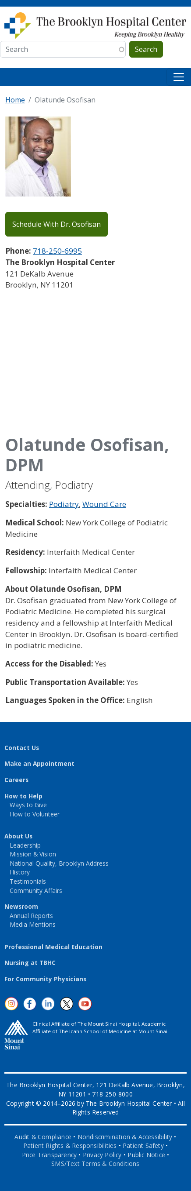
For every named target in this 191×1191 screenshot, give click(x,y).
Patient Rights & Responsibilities (70, 1145)
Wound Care (104, 504)
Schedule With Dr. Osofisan (56, 224)
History (20, 872)
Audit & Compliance (42, 1137)
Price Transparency (49, 1155)
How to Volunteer (35, 814)
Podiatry (64, 504)
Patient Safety (143, 1145)
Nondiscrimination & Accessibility (125, 1137)
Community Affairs (36, 890)
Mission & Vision (33, 854)
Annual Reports (31, 915)
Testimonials (28, 881)
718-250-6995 (57, 251)
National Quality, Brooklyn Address (59, 863)
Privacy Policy (102, 1155)
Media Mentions (33, 924)
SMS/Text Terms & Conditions (95, 1163)
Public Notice (146, 1155)
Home (15, 100)
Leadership (25, 845)
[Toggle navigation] (178, 77)
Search (146, 49)
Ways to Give (28, 805)
